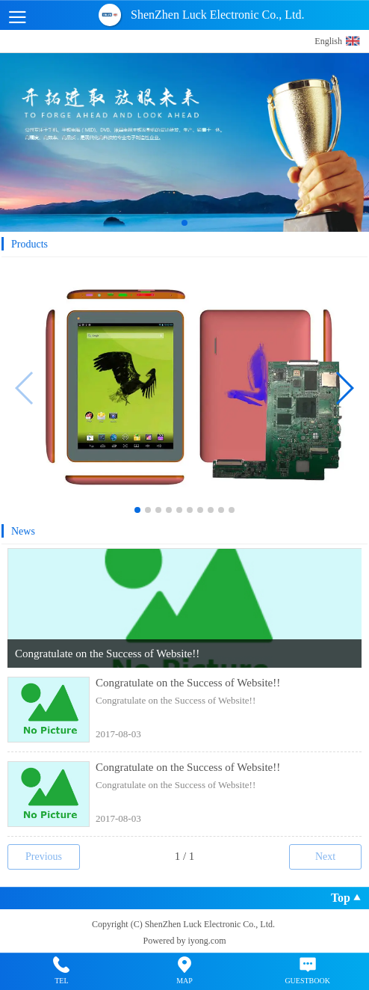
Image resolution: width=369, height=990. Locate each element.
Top (346, 899)
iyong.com (207, 940)
